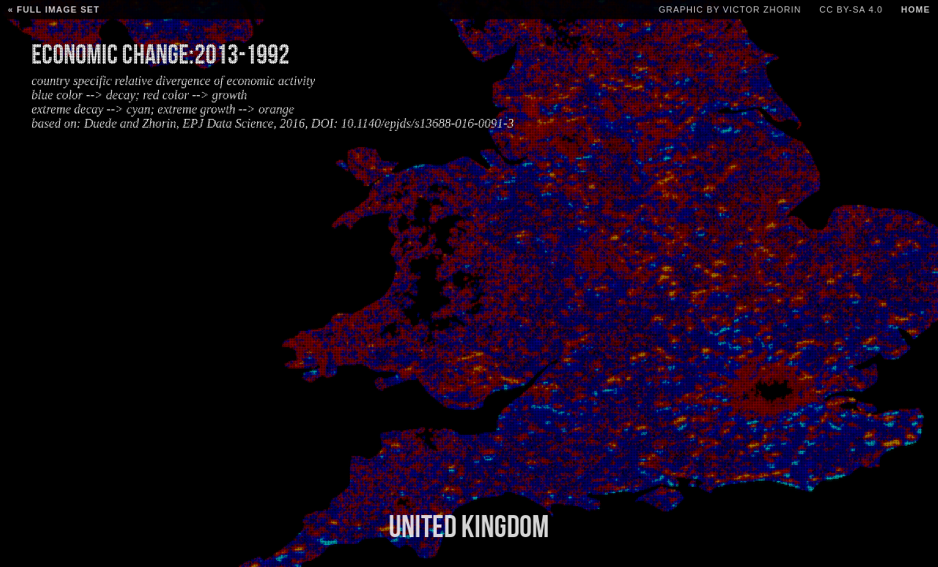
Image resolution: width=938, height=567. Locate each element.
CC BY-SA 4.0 (851, 9)
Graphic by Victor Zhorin (730, 9)
